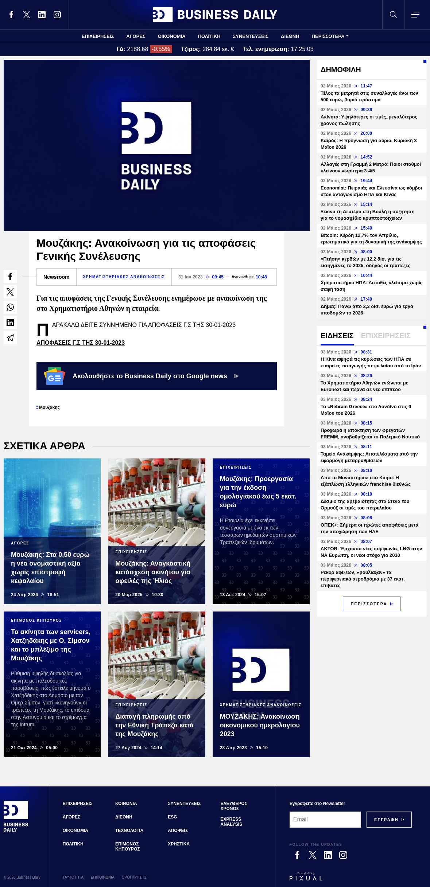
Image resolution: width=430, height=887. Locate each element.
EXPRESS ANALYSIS (231, 822)
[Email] (325, 820)
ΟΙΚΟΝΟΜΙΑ (172, 36)
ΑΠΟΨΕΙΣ (178, 830)
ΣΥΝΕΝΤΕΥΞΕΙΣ (250, 36)
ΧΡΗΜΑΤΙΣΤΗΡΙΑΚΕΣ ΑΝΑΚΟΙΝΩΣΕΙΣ (124, 277)
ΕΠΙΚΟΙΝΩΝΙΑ (103, 877)
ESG (172, 817)
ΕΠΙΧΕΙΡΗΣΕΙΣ (98, 36)
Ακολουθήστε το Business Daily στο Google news (141, 376)
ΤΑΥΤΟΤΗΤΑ (73, 877)
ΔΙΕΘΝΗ (290, 36)
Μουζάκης (49, 407)
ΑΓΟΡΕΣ (135, 36)
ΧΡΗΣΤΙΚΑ (179, 844)
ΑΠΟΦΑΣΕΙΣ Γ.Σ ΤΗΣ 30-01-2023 (80, 343)
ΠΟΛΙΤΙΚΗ (209, 36)
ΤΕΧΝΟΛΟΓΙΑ (129, 830)
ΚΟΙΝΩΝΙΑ (126, 803)
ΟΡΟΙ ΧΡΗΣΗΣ (134, 877)
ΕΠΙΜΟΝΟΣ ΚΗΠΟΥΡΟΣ (127, 846)
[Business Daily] (16, 831)
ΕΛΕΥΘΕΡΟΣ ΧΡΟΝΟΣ (233, 806)
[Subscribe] (386, 819)
